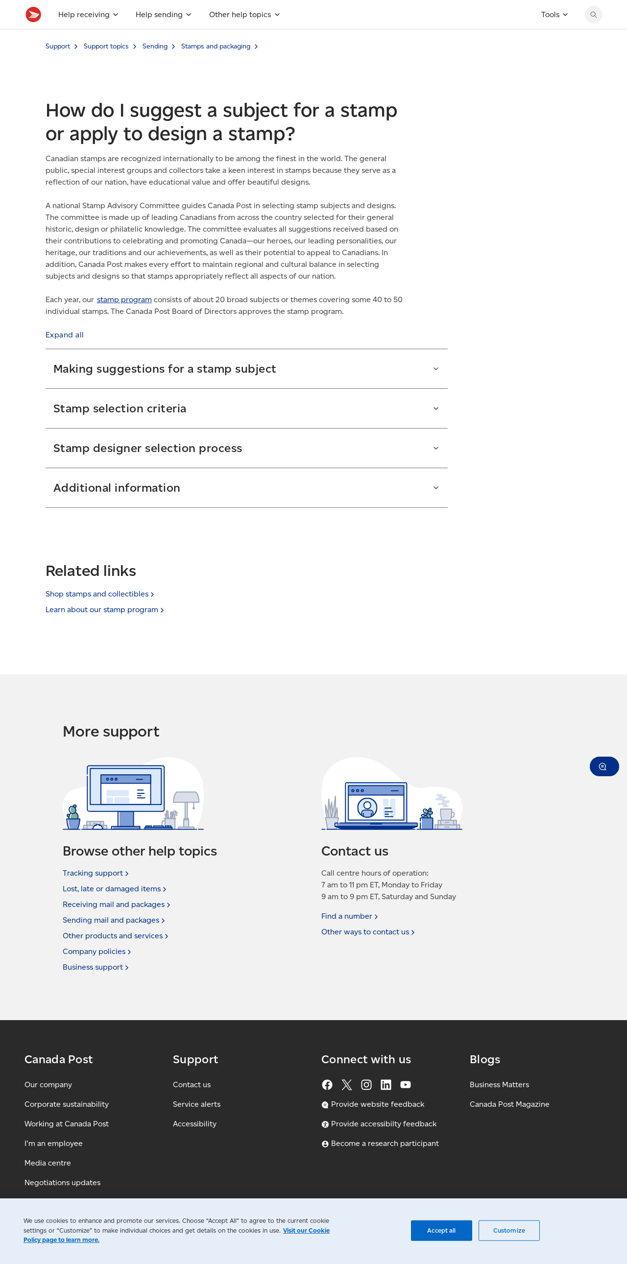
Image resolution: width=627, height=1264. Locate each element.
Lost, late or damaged (116, 889)
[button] (65, 356)
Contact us (192, 1084)
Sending (155, 68)
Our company (48, 1084)
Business (97, 967)
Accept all (441, 1230)
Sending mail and (115, 920)
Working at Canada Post (66, 1123)
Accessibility (195, 1123)
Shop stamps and (101, 593)
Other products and (116, 936)
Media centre (47, 1163)
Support (58, 68)
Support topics (106, 68)
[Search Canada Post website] (594, 36)
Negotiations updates (62, 1182)
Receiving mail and (117, 904)
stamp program (124, 321)
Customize (509, 1230)
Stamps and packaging (215, 68)
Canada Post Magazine (510, 1104)
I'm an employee (53, 1143)
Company (98, 951)
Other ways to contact (369, 932)
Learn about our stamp (106, 609)
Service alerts (196, 1104)
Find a (350, 916)
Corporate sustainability (66, 1104)
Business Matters (499, 1084)
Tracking (97, 873)
